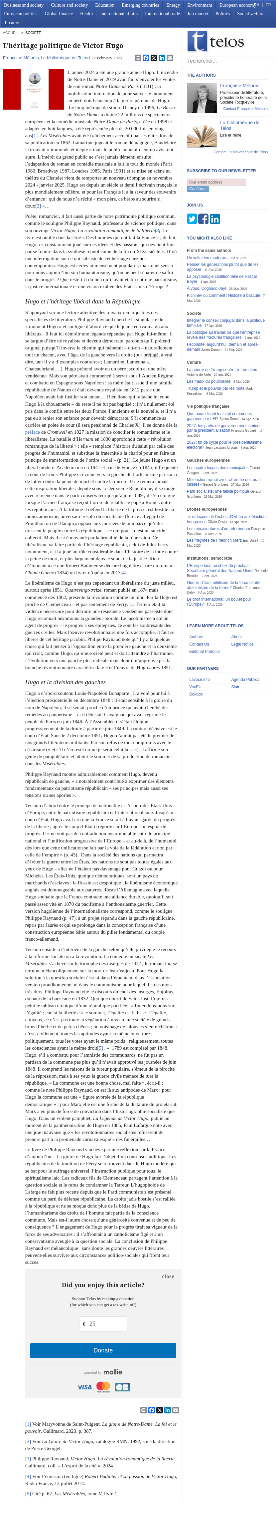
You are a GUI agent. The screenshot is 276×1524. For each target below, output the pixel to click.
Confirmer (198, 189)
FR (268, 5)
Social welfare (250, 13)
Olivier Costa (216, 522)
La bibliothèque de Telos (64, 57)
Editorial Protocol (204, 651)
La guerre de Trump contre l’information (222, 369)
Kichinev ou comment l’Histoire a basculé (223, 295)
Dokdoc (196, 694)
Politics (222, 13)
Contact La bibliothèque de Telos (240, 152)
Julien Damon (211, 349)
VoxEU (195, 687)
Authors (196, 637)
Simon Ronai (228, 419)
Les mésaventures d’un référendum (218, 528)
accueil (10, 33)
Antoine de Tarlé (199, 374)
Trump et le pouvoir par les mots (215, 388)
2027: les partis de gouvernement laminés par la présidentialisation (224, 428)
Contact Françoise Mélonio (245, 109)
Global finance (59, 13)
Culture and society (69, 5)
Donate (103, 1350)
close (168, 1276)
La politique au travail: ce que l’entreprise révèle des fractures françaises (223, 335)
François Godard (243, 430)
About (236, 637)
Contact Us (199, 644)
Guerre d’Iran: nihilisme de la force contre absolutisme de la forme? (224, 585)
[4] (123, 572)
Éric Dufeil (250, 540)
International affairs (119, 13)
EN (256, 5)
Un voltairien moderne (206, 257)
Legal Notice (242, 644)
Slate (236, 687)
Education (104, 5)
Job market (197, 13)
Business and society (24, 5)
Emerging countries (140, 5)
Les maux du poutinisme (208, 381)
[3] (28, 1458)
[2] (38, 206)
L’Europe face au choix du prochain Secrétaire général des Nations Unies (220, 568)
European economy (237, 5)
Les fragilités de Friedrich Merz (214, 540)
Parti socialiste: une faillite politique (218, 491)
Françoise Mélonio (21, 57)
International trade (162, 13)
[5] (100, 1048)
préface (32, 432)
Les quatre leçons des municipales (217, 467)
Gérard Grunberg (215, 484)
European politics (20, 13)
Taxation (12, 22)
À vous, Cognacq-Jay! (206, 288)
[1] (35, 135)
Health (86, 13)
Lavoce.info (199, 679)
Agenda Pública (245, 679)
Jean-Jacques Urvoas (222, 447)
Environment (199, 5)
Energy (173, 5)
